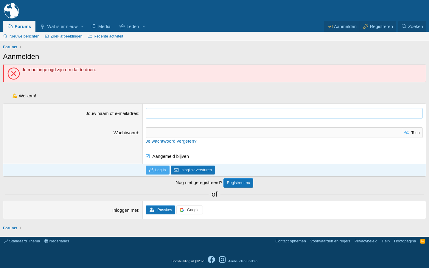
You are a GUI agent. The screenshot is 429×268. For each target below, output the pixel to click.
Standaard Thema (22, 241)
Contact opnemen (290, 241)
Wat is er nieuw (62, 26)
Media (104, 26)
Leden (133, 26)
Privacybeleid (366, 241)
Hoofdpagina (405, 241)
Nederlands (56, 241)
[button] (82, 26)
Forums (23, 26)
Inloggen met (125, 210)
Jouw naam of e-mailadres (112, 113)
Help (386, 241)
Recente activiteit (108, 36)
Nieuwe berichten (24, 36)
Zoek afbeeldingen (67, 36)
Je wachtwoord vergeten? (171, 141)
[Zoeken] (412, 26)
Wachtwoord (126, 132)
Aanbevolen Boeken (242, 261)
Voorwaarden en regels (330, 241)
